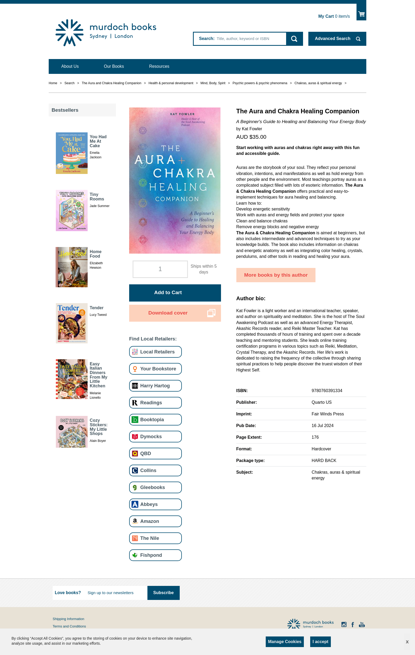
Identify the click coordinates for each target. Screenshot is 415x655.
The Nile (149, 538)
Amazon (149, 521)
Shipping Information (68, 619)
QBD (145, 453)
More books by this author (276, 275)
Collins (148, 470)
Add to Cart (168, 292)
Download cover (168, 313)
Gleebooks (152, 487)
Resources (159, 66)
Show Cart (361, 12)
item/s (334, 16)
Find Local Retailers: (153, 339)
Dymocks (151, 436)
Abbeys (149, 504)
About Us (70, 66)
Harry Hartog (155, 385)
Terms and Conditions (69, 626)
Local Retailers (157, 352)
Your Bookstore (158, 368)
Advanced (332, 38)
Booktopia (152, 419)
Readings (151, 402)
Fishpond (151, 555)
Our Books (114, 66)
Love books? (68, 592)
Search (206, 38)
